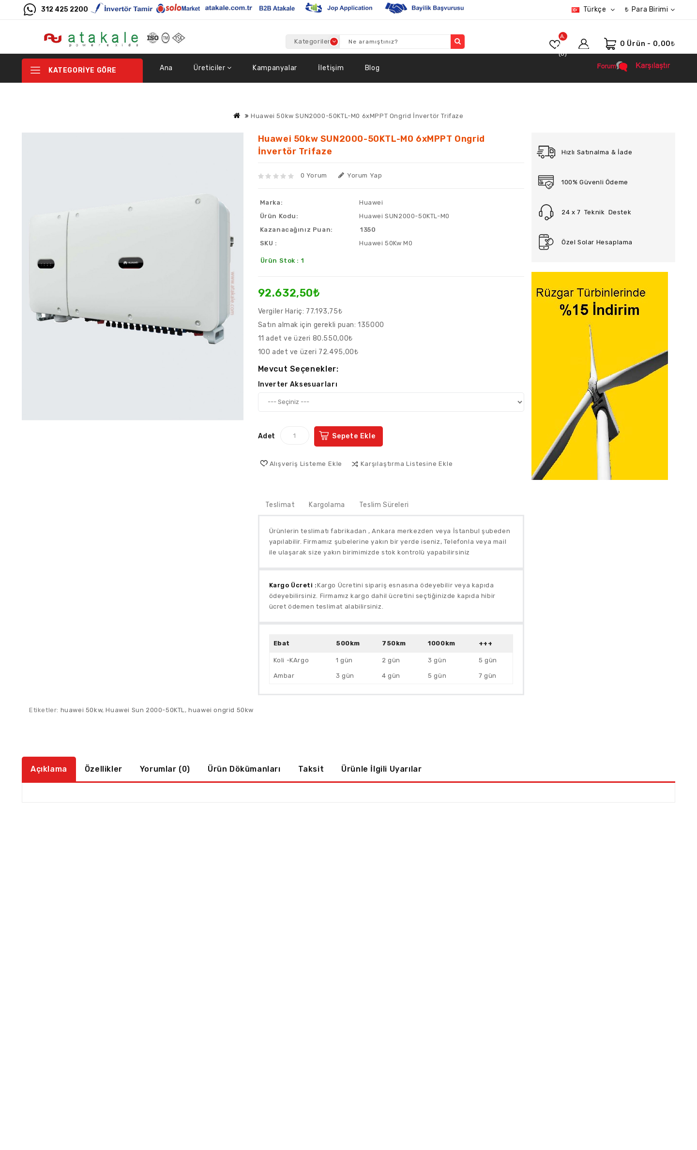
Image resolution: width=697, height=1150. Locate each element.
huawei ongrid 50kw (221, 710)
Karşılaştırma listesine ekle (407, 463)
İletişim (331, 68)
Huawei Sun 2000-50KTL (145, 710)
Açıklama (48, 769)
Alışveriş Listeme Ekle (306, 463)
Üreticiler (212, 68)
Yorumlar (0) (165, 769)
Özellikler (103, 769)
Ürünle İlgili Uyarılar (381, 769)
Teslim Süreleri (384, 505)
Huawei (371, 202)
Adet (266, 436)
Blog (372, 68)
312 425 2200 (64, 9)
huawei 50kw (82, 710)
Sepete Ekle (354, 436)
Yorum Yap (360, 175)
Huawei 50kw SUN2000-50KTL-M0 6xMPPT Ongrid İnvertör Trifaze (357, 115)
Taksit (311, 769)
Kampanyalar (275, 68)
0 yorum (314, 175)
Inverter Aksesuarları (298, 384)
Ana (166, 68)
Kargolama (327, 505)
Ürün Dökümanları (244, 769)
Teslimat (280, 505)
